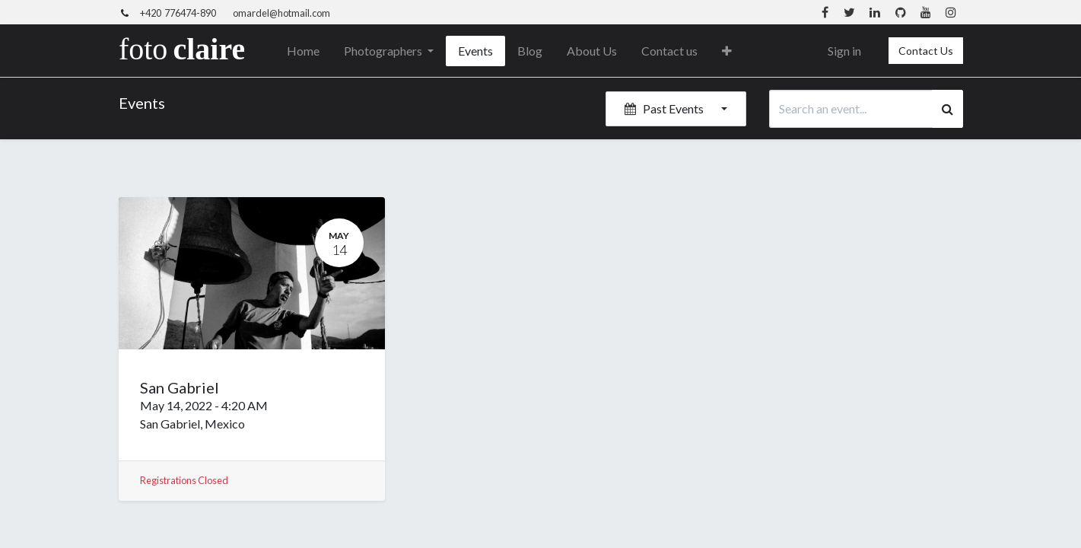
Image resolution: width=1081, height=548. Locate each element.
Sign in (844, 50)
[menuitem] (303, 51)
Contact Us (925, 50)
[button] (727, 51)
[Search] (947, 109)
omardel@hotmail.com (281, 13)
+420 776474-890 (178, 13)
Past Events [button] (665, 108)
